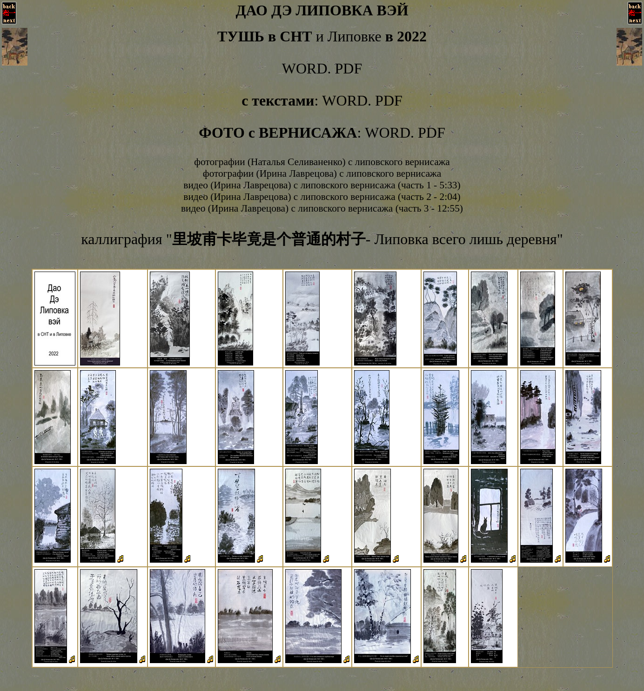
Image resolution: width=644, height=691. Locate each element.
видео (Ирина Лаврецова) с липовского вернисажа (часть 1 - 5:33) (321, 185)
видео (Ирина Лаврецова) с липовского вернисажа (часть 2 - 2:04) (321, 196)
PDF (348, 68)
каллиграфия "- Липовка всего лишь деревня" (322, 239)
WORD (305, 68)
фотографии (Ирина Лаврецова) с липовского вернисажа (322, 173)
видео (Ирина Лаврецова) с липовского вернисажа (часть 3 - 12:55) (322, 208)
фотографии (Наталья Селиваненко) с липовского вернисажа (322, 161)
